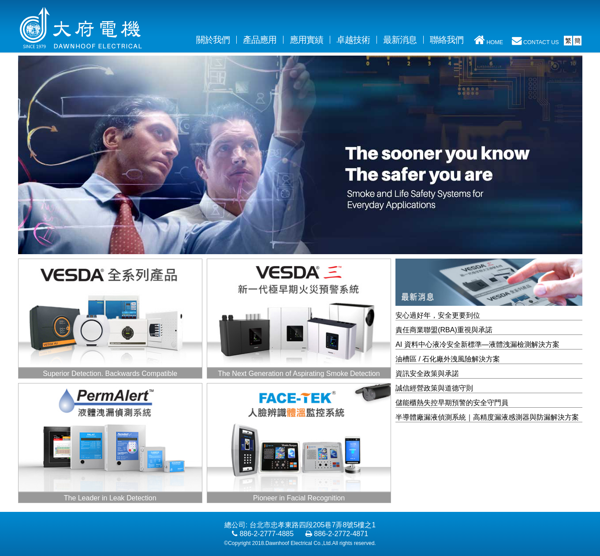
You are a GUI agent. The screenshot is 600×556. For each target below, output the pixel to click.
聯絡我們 (446, 40)
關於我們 (216, 39)
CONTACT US (535, 41)
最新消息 (400, 40)
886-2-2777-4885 (266, 533)
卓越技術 (353, 40)
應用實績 (306, 40)
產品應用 (259, 40)
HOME (488, 39)
